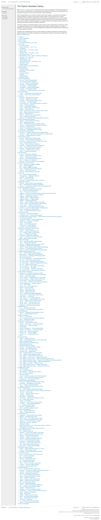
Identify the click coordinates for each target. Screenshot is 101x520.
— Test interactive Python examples (30, 347)
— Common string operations (28, 80)
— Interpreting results (28, 142)
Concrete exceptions (24, 73)
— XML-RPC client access (30, 302)
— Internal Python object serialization (30, 158)
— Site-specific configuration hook (29, 407)
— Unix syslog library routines (28, 465)
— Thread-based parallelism (29, 213)
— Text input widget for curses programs (33, 203)
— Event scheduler (26, 222)
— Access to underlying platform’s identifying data (33, 207)
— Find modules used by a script (31, 418)
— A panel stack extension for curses (32, 206)
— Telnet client (26, 499)
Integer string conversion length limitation (29, 65)
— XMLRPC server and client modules (30, 300)
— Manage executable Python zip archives (31, 386)
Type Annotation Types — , (30, 61)
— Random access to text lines (29, 149)
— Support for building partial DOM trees (33, 263)
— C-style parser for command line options (31, 194)
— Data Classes (27, 396)
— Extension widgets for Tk (29, 334)
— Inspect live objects (27, 406)
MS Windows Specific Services (25, 447)
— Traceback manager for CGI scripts (30, 476)
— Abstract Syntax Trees (26, 431)
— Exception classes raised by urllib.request (33, 281)
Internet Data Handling (23, 239)
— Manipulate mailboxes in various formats (32, 244)
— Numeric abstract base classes (29, 120)
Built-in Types (21, 44)
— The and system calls (30, 463)
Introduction (21, 36)
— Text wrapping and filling (28, 84)
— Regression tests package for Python (30, 354)
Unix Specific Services (23, 452)
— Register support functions (30, 155)
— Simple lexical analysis (27, 319)
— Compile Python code (27, 412)
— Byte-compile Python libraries (30, 442)
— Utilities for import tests (33, 364)
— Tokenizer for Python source (29, 437)
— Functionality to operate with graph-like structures (34, 117)
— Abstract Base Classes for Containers (33, 103)
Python (4, 1)
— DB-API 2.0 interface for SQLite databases (32, 161)
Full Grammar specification (8, 8)
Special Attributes (24, 64)
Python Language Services (24, 429)
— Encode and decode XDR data (29, 502)
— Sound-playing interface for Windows (31, 451)
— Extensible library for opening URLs (33, 277)
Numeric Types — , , (29, 49)
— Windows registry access (28, 450)
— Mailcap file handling (27, 483)
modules (94, 1)
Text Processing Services (24, 78)
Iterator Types (23, 51)
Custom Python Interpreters (24, 409)
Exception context (24, 68)
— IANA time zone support (28, 99)
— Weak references (26, 109)
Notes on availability (24, 38)
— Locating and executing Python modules (31, 419)
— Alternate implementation (30, 115)
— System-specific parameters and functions (31, 389)
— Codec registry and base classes (30, 94)
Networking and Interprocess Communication (28, 228)
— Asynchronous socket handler (29, 471)
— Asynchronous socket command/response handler (34, 470)
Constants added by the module (28, 42)
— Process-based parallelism (31, 215)
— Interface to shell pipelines (28, 492)
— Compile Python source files (30, 441)
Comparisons (23, 48)
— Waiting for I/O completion (28, 234)
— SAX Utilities (28, 267)
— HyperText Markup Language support (30, 252)
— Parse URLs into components (31, 280)
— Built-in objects (26, 392)
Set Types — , (27, 57)
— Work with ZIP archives (28, 170)
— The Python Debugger (26, 373)
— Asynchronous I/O (27, 229)
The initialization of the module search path (32, 428)
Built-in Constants (22, 41)
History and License (88, 513)
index (98, 1)
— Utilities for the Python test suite (31, 355)
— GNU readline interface (28, 88)
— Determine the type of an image (29, 480)
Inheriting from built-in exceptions (27, 70)
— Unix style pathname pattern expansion (31, 146)
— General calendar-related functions (31, 100)
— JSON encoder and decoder (28, 242)
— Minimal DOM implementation (32, 261)
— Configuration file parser (29, 175)
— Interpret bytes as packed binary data (31, 93)
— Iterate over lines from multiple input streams (33, 141)
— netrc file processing (26, 178)
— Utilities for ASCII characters (30, 204)
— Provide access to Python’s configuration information (35, 390)
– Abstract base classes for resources (35, 425)
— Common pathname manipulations (30, 139)
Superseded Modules (23, 467)
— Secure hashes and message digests (31, 183)
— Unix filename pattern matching (30, 148)
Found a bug (97, 517)
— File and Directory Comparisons (30, 144)
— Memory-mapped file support (28, 238)
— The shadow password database (29, 496)
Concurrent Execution (23, 212)
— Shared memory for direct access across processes (41, 216)
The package (26, 218)
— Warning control (26, 394)
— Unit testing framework (28, 348)
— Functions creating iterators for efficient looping (34, 132)
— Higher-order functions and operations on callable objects (36, 133)
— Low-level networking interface (29, 231)
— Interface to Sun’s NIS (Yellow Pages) (30, 486)
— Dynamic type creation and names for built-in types (33, 110)
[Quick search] (77, 2)
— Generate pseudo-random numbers (30, 128)
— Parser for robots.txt (30, 283)
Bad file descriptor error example (27, 345)
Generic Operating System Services (26, 187)
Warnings (22, 74)
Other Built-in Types (24, 62)
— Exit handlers (25, 400)
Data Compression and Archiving (25, 162)
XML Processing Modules (25, 257)
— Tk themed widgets (28, 332)
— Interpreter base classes (27, 410)
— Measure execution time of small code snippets (33, 376)
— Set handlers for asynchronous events (31, 236)
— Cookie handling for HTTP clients (32, 299)
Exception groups (24, 75)
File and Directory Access (24, 136)
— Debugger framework (26, 370)
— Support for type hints (27, 338)
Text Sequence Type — (26, 54)
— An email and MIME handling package (31, 241)
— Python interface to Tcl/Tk (28, 322)
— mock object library (29, 349)
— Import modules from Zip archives (31, 415)
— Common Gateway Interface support (30, 474)
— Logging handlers (29, 199)
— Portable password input (28, 200)
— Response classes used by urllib (32, 278)
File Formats (21, 173)
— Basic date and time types (29, 97)
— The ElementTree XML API (33, 258)
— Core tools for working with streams (29, 190)
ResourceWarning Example (26, 344)
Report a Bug (4, 17)
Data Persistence (22, 152)
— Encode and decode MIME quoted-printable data (33, 249)
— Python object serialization (28, 154)
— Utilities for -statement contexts (32, 397)
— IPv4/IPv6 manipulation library (30, 305)
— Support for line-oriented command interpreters (32, 318)
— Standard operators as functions (30, 135)
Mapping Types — (25, 58)
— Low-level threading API (28, 226)
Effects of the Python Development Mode (29, 342)
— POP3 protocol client (27, 289)
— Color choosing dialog (31, 323)
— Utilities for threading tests (35, 361)
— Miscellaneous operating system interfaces (31, 188)
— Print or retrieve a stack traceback (31, 402)
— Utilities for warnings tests (34, 365)
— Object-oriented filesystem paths (30, 138)
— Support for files (26, 165)
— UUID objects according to (30, 293)
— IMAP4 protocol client (27, 290)
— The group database (26, 457)
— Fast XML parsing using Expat (32, 270)
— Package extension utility (28, 416)
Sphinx (96, 518)
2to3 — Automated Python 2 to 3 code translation (31, 352)
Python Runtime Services (24, 387)
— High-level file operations (28, 151)
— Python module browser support (29, 439)
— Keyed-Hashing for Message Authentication (31, 184)
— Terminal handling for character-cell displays (32, 202)
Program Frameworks (23, 315)
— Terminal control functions (27, 460)
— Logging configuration (29, 197)
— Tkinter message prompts (31, 328)
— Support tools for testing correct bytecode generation (41, 360)
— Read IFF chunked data (27, 477)
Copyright (83, 509)
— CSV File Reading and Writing (28, 174)
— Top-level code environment (29, 393)
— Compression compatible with (30, 164)
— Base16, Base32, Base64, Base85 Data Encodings (34, 247)
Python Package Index (24, 34)
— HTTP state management (30, 297)
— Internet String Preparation (29, 87)
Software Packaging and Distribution (26, 380)
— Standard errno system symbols (29, 209)
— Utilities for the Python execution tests (37, 358)
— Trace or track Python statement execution (32, 377)
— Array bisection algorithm (28, 106)
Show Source (4, 18)
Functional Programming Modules (26, 130)
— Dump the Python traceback (30, 371)
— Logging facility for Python (28, 196)
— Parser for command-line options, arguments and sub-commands (38, 193)
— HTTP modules (25, 284)
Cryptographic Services (23, 181)
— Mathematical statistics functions (31, 129)
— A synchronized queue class (28, 223)
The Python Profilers (24, 374)
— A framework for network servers (31, 294)
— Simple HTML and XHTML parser (31, 254)
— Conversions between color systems (31, 309)
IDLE (21, 335)
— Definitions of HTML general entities (32, 255)
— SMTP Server (25, 493)
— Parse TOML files (26, 177)
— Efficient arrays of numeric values (29, 107)
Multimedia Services (23, 306)
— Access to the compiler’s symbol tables (32, 432)
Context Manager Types (25, 60)
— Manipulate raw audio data (29, 473)
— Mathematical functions (27, 122)
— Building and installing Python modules (32, 381)
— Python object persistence (28, 157)
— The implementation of (30, 421)
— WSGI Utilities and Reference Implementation (33, 274)
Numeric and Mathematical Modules (26, 119)
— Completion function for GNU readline (32, 90)
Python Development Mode (26, 341)
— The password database (27, 455)
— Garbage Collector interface (27, 405)
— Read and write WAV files (27, 308)
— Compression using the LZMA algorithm (31, 168)
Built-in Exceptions (22, 67)
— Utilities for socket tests (33, 357)
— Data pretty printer (26, 113)
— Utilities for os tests (31, 363)
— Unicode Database (28, 86)
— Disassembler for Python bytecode (29, 444)
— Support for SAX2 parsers (28, 264)
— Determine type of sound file (29, 495)
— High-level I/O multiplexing (29, 235)
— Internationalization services (29, 313)
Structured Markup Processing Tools (26, 251)
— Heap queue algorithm (27, 104)
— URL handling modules (27, 276)
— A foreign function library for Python (30, 210)
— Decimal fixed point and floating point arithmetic (33, 125)
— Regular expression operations (28, 81)
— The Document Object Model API (30, 260)
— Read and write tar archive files (30, 171)
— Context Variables (28, 225)
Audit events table (24, 368)
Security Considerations (23, 503)
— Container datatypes (28, 101)
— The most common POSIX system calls (31, 454)
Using (26, 426)
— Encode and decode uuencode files (29, 500)
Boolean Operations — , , (28, 47)
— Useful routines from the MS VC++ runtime (32, 448)
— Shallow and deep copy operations (29, 112)
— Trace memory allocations (30, 378)
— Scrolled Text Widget (31, 329)
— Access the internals (27, 481)
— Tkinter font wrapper (28, 325)
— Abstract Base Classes (26, 399)
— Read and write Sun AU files (28, 497)
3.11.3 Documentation (13, 1)
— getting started (27, 351)
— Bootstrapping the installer (30, 383)
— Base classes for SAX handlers (32, 265)
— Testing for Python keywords (29, 435)
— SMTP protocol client (27, 292)
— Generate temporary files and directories (32, 145)
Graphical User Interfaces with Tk (26, 321)
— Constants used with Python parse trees (31, 434)
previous (87, 1)
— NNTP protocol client (27, 487)
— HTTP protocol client (28, 286)
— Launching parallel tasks (31, 219)
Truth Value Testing (24, 45)
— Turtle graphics (26, 316)
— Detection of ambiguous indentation (31, 438)
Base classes (23, 71)
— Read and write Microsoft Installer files (31, 484)
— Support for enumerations (27, 116)
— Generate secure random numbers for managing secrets (35, 186)
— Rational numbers (27, 126)
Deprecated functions (24, 423)
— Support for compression (28, 167)
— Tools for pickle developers (30, 445)
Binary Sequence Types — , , (34, 55)
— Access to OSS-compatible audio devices (33, 490)
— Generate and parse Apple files (32, 180)
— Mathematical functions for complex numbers (32, 123)
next (91, 1)
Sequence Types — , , (29, 52)
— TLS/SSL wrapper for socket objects (29, 232)
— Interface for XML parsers (31, 268)
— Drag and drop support (29, 331)
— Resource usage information (29, 464)
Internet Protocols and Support (25, 271)
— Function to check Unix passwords (30, 479)
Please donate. (96, 515)
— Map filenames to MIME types (30, 245)
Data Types (21, 96)
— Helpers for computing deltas (29, 83)
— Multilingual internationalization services (32, 312)
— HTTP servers (27, 296)
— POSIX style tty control (28, 458)
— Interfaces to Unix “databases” (28, 160)
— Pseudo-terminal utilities (27, 461)
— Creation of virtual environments (29, 384)
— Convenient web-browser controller (31, 273)
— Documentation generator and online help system (33, 339)
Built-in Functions (22, 39)
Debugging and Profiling (23, 367)
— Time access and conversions (28, 191)
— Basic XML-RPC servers (30, 303)
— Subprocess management (29, 220)
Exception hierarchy (24, 77)
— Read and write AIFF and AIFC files (30, 468)
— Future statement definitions (30, 403)
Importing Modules (22, 413)
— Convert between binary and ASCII (31, 248)
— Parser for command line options (30, 489)
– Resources (28, 422)
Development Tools (22, 337)
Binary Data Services (23, 91)
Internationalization (22, 310)
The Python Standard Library (24, 1)
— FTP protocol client (26, 287)
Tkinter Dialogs (23, 326)
